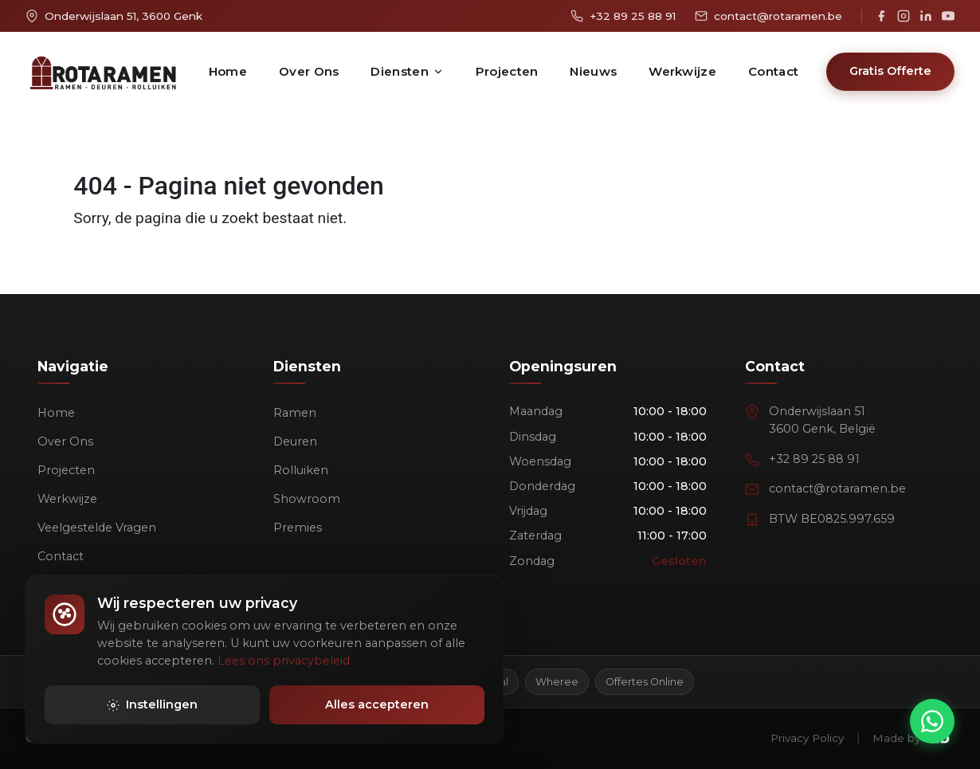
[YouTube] (948, 16)
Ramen (294, 413)
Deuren (295, 441)
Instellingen (152, 707)
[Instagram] (903, 16)
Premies (297, 527)
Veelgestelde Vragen (96, 527)
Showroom (306, 499)
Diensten (406, 71)
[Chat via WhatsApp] (932, 721)
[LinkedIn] (925, 16)
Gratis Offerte (890, 71)
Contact (773, 71)
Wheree (556, 682)
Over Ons (309, 71)
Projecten (507, 71)
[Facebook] (881, 16)
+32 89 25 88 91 (814, 459)
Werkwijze (682, 71)
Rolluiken (300, 470)
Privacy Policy (807, 738)
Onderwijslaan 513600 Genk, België (822, 420)
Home (228, 71)
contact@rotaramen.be (837, 488)
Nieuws (593, 71)
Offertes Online (645, 682)
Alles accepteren (377, 707)
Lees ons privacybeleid (284, 663)
